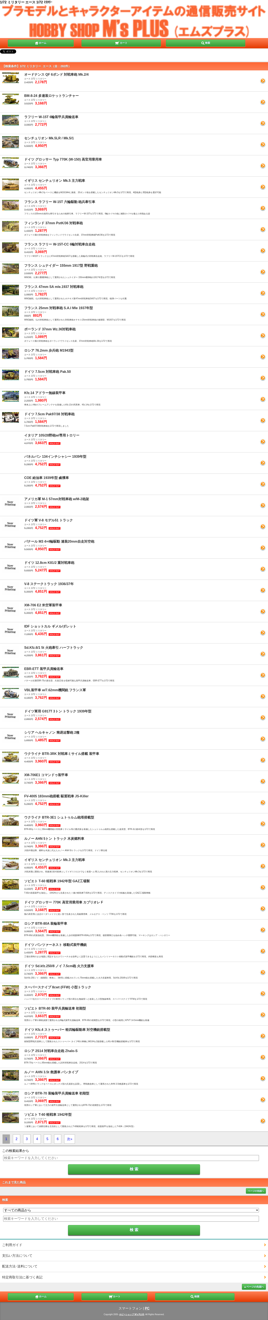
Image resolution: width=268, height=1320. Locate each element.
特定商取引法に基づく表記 (22, 1277)
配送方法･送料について (19, 1266)
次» (69, 1139)
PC (147, 1308)
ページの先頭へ (256, 1191)
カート (121, 43)
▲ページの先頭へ (254, 1286)
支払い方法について (17, 1255)
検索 (205, 43)
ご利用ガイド (12, 1245)
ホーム (40, 43)
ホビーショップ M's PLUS (131, 1314)
